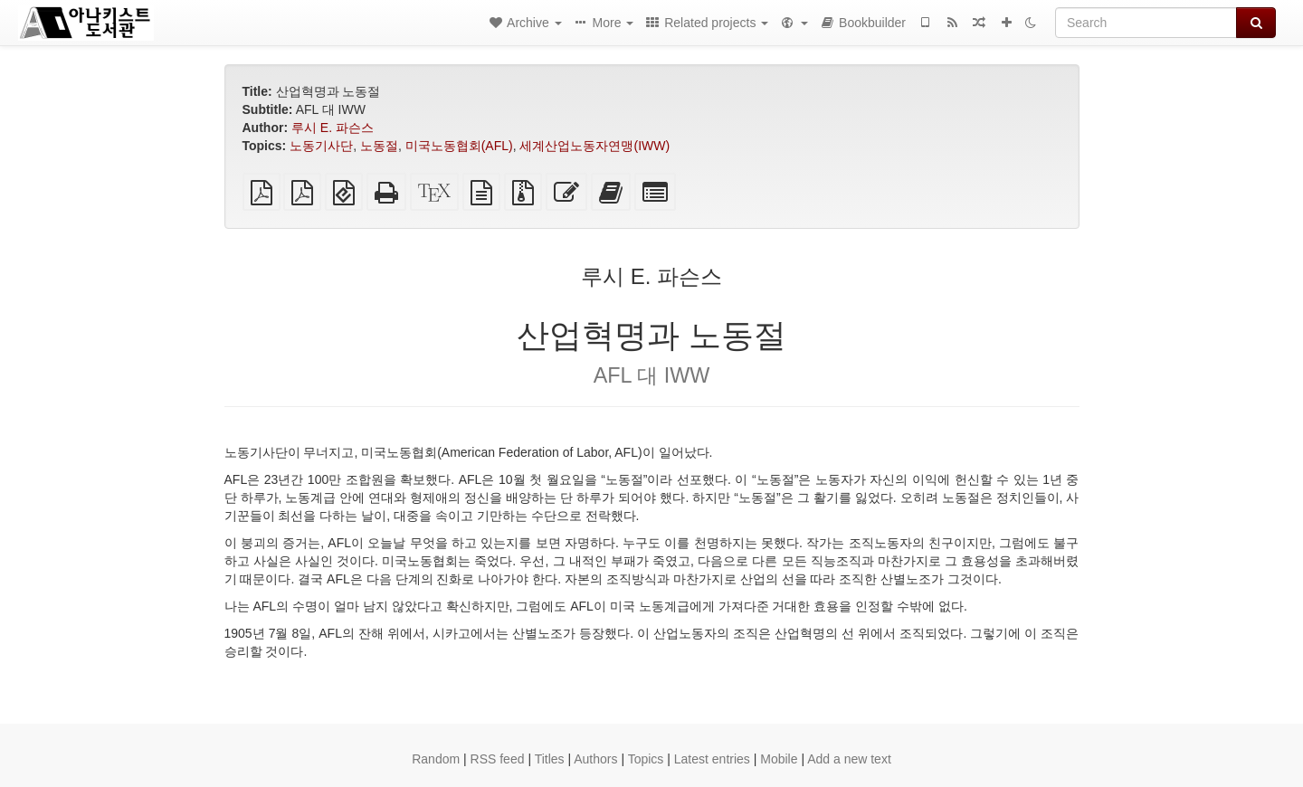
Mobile (778, 759)
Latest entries (712, 759)
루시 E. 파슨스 (332, 127)
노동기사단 (321, 145)
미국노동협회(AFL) (459, 145)
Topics (646, 759)
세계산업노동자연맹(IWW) (594, 145)
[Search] (1146, 22)
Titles (550, 759)
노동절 (379, 145)
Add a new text (849, 759)
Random (436, 759)
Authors (595, 759)
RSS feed (498, 759)
